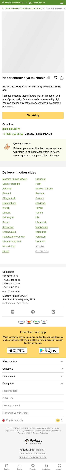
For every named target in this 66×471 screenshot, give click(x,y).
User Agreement (11, 405)
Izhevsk (6, 212)
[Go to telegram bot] (33, 312)
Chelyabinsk (8, 198)
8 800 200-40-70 (11, 129)
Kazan (5, 222)
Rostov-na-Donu (44, 188)
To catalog (33, 115)
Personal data (9, 391)
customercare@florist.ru (15, 303)
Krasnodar (8, 227)
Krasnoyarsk (9, 232)
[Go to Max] (53, 312)
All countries (42, 251)
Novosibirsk (8, 246)
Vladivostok (41, 227)
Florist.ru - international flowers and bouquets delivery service (33, 453)
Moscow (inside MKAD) (14, 179)
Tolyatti (39, 208)
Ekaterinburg (9, 203)
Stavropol (40, 203)
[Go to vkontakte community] (13, 312)
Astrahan (7, 188)
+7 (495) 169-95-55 (12, 134)
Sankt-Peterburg (11, 184)
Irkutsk (5, 208)
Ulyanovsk (41, 222)
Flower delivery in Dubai (15, 413)
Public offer (8, 398)
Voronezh (40, 236)
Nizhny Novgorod (11, 241)
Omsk (5, 251)
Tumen (39, 212)
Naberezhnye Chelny (13, 236)
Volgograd (40, 232)
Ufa (37, 217)
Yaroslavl (40, 241)
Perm (38, 184)
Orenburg (40, 179)
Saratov (39, 198)
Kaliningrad (8, 217)
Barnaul (6, 193)
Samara (39, 193)
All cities (39, 246)
